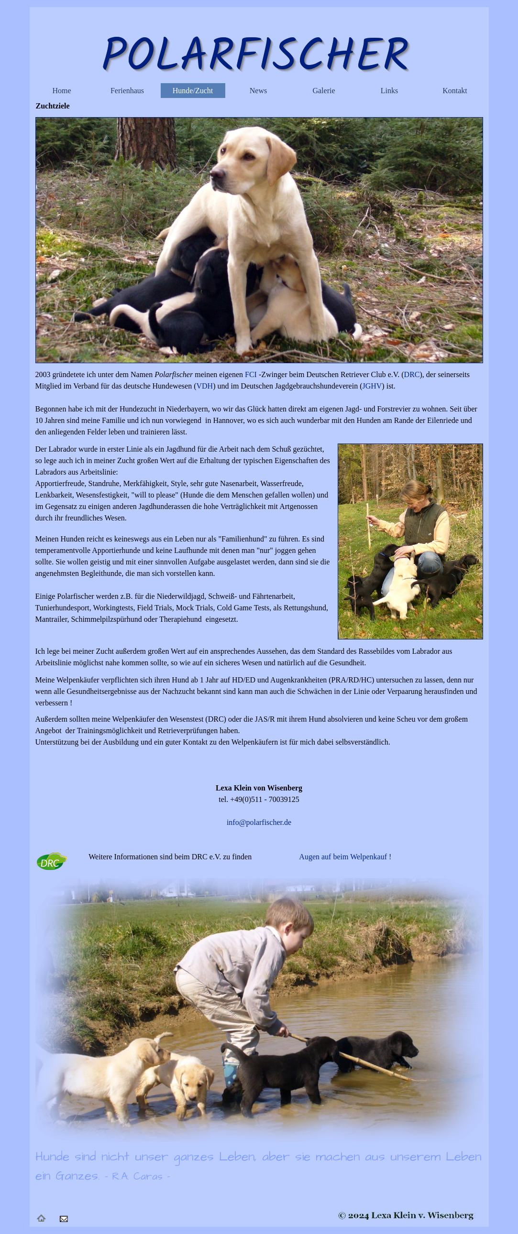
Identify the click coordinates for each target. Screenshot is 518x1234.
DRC (412, 374)
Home (61, 91)
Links (389, 91)
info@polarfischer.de (259, 822)
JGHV (372, 386)
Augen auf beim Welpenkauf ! (345, 857)
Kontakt (454, 91)
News (258, 91)
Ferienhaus (127, 91)
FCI (250, 374)
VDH (204, 386)
